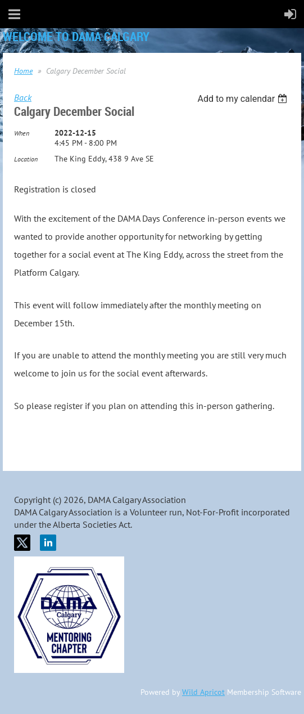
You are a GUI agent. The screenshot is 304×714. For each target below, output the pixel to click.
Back (22, 97)
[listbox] (243, 99)
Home (23, 71)
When (21, 133)
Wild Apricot (203, 692)
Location (26, 159)
